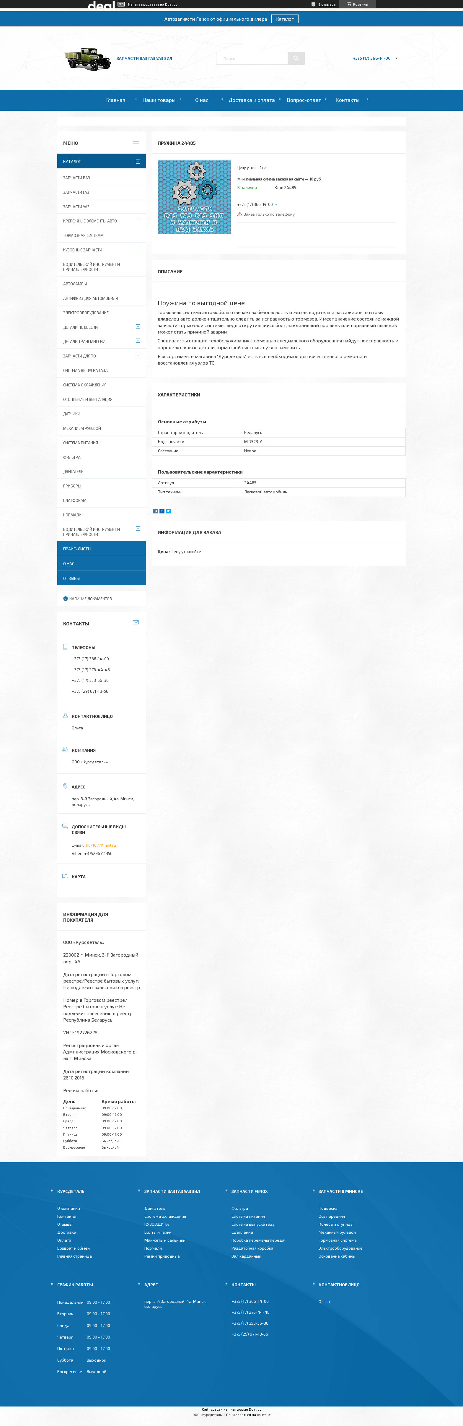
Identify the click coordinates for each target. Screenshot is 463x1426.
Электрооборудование (86, 312)
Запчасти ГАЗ (76, 192)
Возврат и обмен (73, 1248)
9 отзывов (327, 4)
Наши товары (158, 100)
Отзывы (71, 578)
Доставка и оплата (252, 100)
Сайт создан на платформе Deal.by (231, 1409)
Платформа (75, 500)
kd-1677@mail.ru (101, 845)
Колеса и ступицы (336, 1224)
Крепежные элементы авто (90, 221)
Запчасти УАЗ (76, 206)
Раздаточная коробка (252, 1248)
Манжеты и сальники (164, 1240)
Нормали (72, 515)
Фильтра (72, 457)
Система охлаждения (85, 385)
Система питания (80, 442)
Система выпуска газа (85, 370)
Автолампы (75, 284)
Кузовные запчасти (82, 250)
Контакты (347, 100)
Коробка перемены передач (258, 1240)
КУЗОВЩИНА (156, 1224)
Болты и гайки (158, 1232)
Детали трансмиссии (84, 341)
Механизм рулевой (82, 428)
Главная (115, 100)
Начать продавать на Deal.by (152, 4)
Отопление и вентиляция (88, 399)
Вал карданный (246, 1255)
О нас (201, 100)
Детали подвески (80, 327)
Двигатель (73, 471)
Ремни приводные (162, 1255)
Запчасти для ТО (79, 356)
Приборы (72, 486)
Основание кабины (337, 1255)
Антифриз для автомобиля (90, 298)
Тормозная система (83, 235)
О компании (68, 1208)
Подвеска (328, 1208)
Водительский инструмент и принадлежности (91, 267)
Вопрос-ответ (304, 100)
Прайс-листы (77, 548)
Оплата (64, 1240)
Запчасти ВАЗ (76, 177)
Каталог (285, 19)
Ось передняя (332, 1216)
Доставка (66, 1232)
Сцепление (242, 1232)
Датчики (71, 414)
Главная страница (74, 1255)
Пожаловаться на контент (248, 1414)
